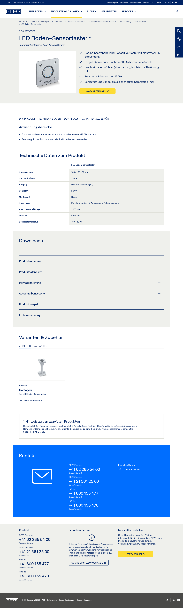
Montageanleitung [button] (90, 282)
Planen (91, 11)
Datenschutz (52, 600)
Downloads (71, 118)
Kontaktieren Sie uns (97, 91)
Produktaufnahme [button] (90, 261)
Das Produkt (27, 118)
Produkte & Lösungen (65, 11)
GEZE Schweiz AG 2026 (31, 600)
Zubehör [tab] (25, 346)
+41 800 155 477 (83, 493)
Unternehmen (135, 3)
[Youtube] (176, 3)
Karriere (146, 3)
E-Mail (40, 432)
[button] (157, 3)
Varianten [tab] (41, 346)
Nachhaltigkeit (112, 3)
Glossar (80, 600)
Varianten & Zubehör (95, 118)
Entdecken (36, 11)
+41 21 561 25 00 (84, 481)
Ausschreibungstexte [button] (90, 293)
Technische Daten (49, 118)
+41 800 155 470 (83, 505)
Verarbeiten (109, 11)
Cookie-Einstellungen (67, 600)
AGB (43, 600)
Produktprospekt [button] (90, 304)
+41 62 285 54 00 (84, 469)
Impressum (88, 600)
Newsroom (124, 3)
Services (127, 11)
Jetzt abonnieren (135, 554)
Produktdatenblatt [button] (90, 271)
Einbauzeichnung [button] (90, 315)
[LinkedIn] (173, 3)
